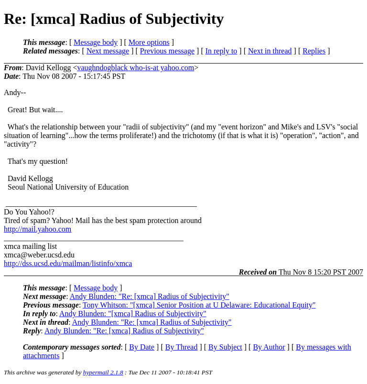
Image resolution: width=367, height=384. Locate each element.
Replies (313, 51)
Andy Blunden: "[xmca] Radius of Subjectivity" (132, 313)
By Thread (181, 347)
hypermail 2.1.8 (103, 372)
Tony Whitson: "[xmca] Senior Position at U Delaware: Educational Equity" (199, 305)
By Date (141, 347)
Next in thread (270, 51)
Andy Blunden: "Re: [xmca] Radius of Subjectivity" (149, 296)
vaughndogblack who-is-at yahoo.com (135, 68)
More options (149, 42)
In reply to (221, 51)
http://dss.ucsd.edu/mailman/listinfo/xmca (68, 263)
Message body (96, 42)
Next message (107, 51)
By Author (269, 347)
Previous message (167, 51)
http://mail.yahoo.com (37, 229)
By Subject (225, 347)
